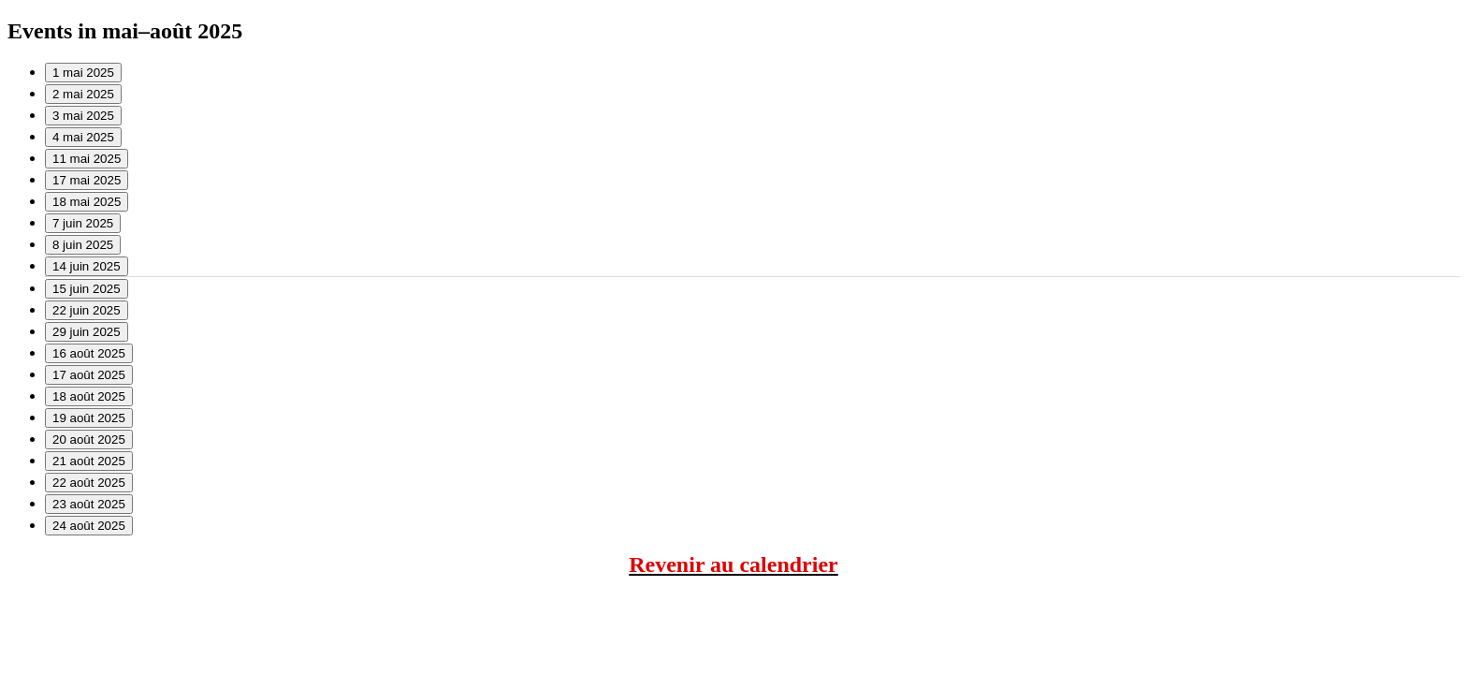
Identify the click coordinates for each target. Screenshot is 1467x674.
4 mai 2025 (83, 137)
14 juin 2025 (86, 266)
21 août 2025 (88, 461)
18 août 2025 (88, 396)
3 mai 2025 (83, 116)
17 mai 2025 (86, 180)
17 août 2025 (88, 375)
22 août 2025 (88, 483)
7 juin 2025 (82, 223)
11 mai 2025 (86, 159)
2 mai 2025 (83, 94)
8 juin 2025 (82, 245)
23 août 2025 (88, 504)
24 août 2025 (88, 526)
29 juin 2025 (86, 332)
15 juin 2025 (86, 289)
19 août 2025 (88, 418)
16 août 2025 (88, 353)
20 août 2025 (88, 439)
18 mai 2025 (86, 202)
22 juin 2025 (86, 310)
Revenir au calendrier (733, 564)
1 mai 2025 (83, 73)
